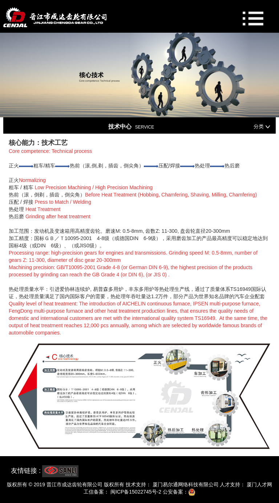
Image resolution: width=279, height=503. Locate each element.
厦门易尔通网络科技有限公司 (185, 484)
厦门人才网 (258, 484)
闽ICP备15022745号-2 (135, 492)
